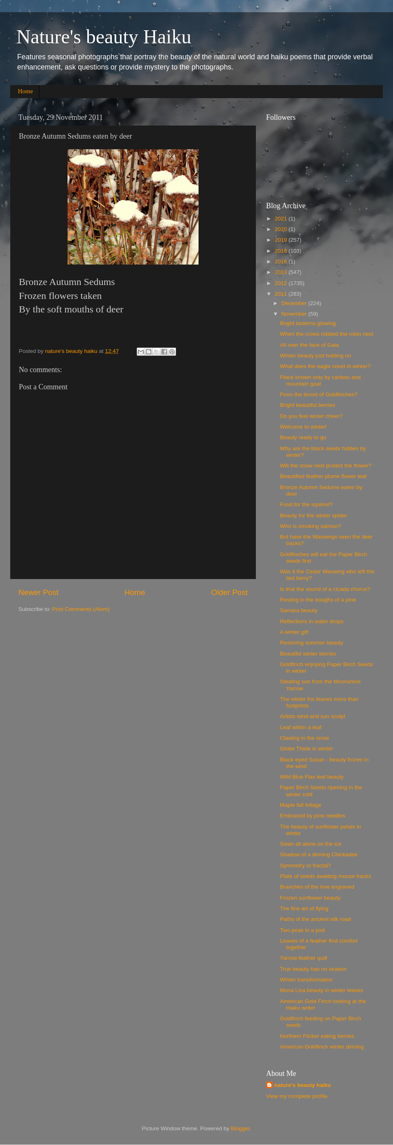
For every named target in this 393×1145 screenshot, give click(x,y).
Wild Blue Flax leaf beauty (312, 777)
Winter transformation (306, 980)
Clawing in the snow (304, 738)
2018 (282, 251)
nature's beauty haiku (72, 351)
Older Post (229, 592)
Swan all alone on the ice (310, 844)
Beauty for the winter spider (313, 515)
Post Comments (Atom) (81, 609)
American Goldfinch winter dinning (322, 1047)
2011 (282, 294)
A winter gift (294, 632)
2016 (282, 261)
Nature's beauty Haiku (103, 36)
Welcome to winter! (303, 427)
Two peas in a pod (302, 930)
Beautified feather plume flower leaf (323, 476)
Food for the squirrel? (306, 504)
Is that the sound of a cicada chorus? (325, 589)
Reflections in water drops (311, 621)
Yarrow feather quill (303, 958)
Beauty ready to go (303, 437)
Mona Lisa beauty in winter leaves (321, 990)
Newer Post (38, 592)
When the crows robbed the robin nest (326, 334)
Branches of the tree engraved (317, 887)
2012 (282, 283)
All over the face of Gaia (309, 345)
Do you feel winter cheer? (311, 416)
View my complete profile (297, 1096)
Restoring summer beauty (311, 643)
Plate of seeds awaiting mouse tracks (325, 876)
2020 (282, 229)
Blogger (240, 1128)
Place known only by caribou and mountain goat (320, 380)
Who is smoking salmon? (310, 526)
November (294, 314)
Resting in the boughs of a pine (318, 600)
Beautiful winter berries (308, 654)
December (294, 303)
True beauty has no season (313, 969)
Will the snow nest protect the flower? (326, 465)
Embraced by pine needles (313, 816)
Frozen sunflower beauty (310, 898)
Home (25, 91)
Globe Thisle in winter (306, 748)
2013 (282, 272)
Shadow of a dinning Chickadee (319, 854)
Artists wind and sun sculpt (313, 716)
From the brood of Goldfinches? (319, 394)
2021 (282, 219)
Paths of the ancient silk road (315, 919)
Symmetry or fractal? (305, 865)
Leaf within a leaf (300, 727)
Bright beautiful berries (307, 405)
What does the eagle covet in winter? (325, 366)
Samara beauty (299, 610)
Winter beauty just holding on (315, 355)
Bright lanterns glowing (308, 323)
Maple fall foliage (300, 805)
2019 (282, 240)
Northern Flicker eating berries (317, 1036)
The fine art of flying (304, 908)
